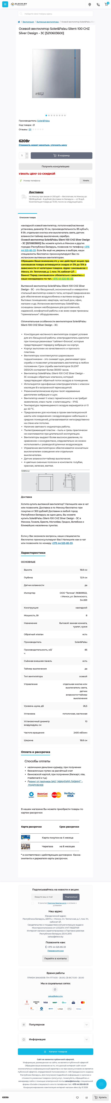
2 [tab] (49, 115)
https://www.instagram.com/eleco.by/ (55, 989)
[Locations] (89, 4)
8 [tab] (65, 115)
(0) (30, 129)
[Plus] (27, 154)
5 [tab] (57, 115)
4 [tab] (54, 115)
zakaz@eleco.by (55, 996)
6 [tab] (59, 115)
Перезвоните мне (55, 951)
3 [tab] (51, 115)
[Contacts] (98, 4)
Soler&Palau (43, 120)
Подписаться (71, 897)
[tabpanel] (55, 74)
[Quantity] (22, 155)
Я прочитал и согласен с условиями (56, 904)
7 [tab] (62, 115)
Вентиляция (28, 22)
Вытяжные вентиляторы (48, 22)
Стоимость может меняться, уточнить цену (43, 145)
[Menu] (5, 4)
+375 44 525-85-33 (62, 543)
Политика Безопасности (56, 903)
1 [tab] (46, 115)
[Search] (21, 14)
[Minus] (27, 157)
